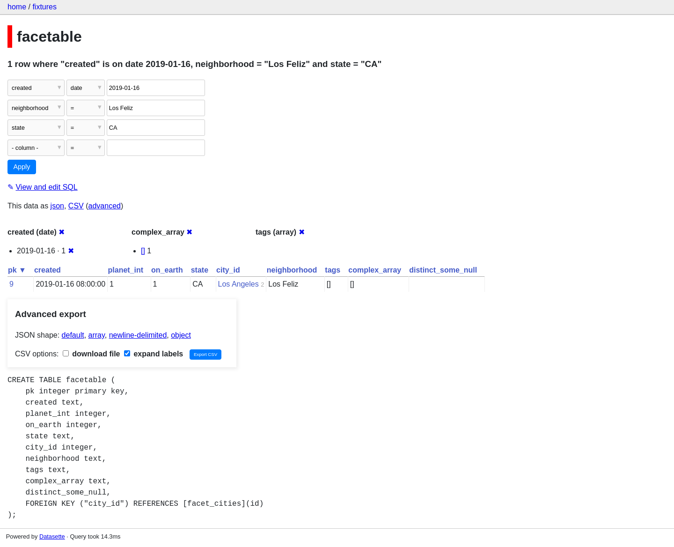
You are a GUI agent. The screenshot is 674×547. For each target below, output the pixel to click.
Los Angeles (238, 284)
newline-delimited (138, 335)
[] (143, 251)
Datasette (52, 536)
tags (332, 270)
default (73, 335)
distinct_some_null (443, 270)
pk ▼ (17, 270)
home (16, 7)
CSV (76, 206)
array (96, 335)
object (181, 335)
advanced (104, 206)
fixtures (44, 7)
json (57, 206)
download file (91, 354)
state (199, 270)
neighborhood (292, 270)
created (47, 270)
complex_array (374, 270)
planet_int (126, 270)
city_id (228, 270)
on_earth (167, 270)
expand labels (153, 354)
